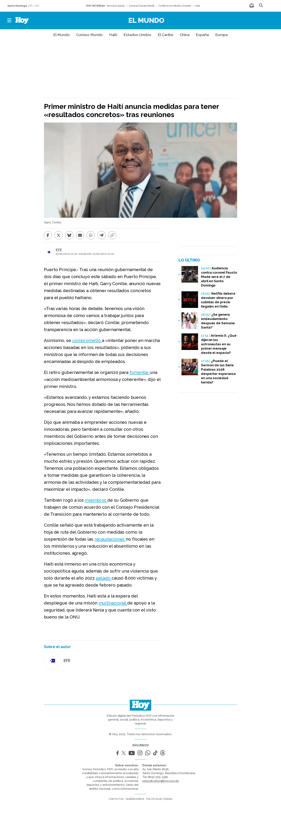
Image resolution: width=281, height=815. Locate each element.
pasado (104, 578)
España (202, 35)
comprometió (87, 340)
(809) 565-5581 (158, 777)
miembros (96, 500)
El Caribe (165, 35)
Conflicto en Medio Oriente (174, 5)
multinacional (113, 602)
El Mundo (146, 20)
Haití (197, 5)
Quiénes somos (135, 799)
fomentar (140, 372)
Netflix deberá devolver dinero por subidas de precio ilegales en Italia (218, 300)
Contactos (116, 799)
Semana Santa (116, 5)
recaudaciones (110, 539)
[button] (9, 20)
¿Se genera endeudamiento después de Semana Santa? (218, 321)
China (184, 35)
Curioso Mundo (89, 35)
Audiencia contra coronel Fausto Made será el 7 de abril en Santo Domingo (219, 276)
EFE (59, 250)
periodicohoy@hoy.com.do (160, 781)
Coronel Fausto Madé (142, 5)
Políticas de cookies (159, 799)
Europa (221, 35)
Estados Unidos (137, 35)
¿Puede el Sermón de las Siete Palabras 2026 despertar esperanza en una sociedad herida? (218, 371)
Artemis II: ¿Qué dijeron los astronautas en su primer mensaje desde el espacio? (219, 344)
